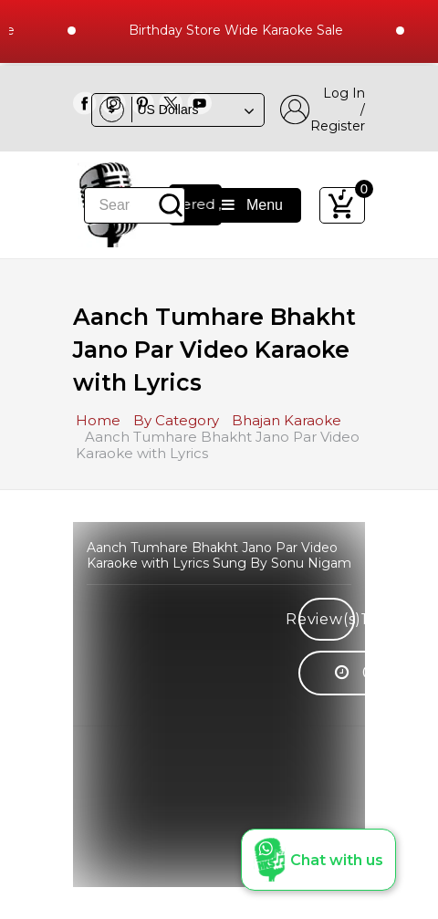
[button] (318, 860)
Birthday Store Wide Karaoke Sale (240, 30)
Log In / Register (322, 109)
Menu (252, 205)
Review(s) (326, 619)
